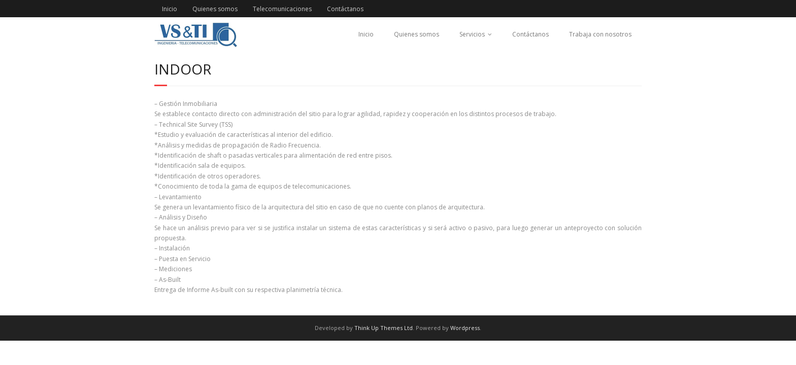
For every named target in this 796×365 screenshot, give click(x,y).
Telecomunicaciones (282, 9)
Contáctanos (345, 9)
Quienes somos (215, 9)
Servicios (472, 34)
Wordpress (465, 328)
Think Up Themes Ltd (383, 328)
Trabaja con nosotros (600, 34)
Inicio (169, 9)
